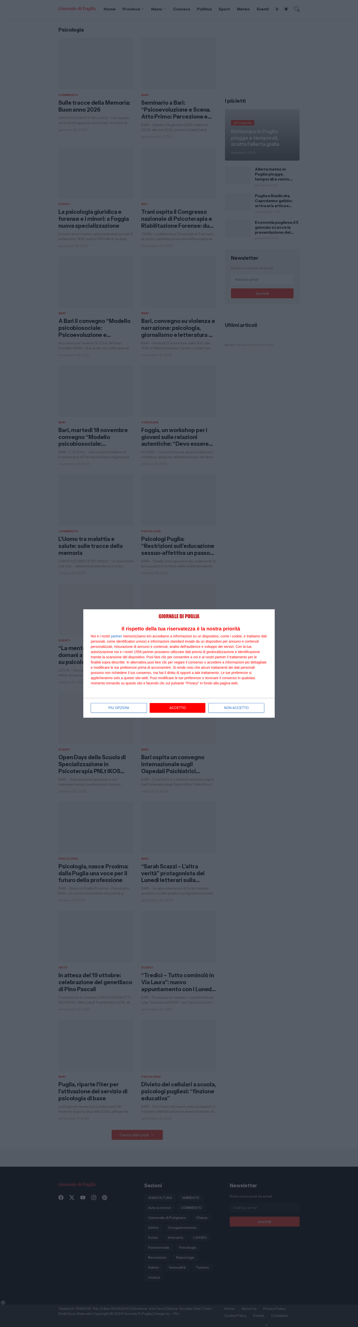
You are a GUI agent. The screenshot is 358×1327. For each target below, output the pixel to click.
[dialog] (179, 663)
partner (116, 636)
